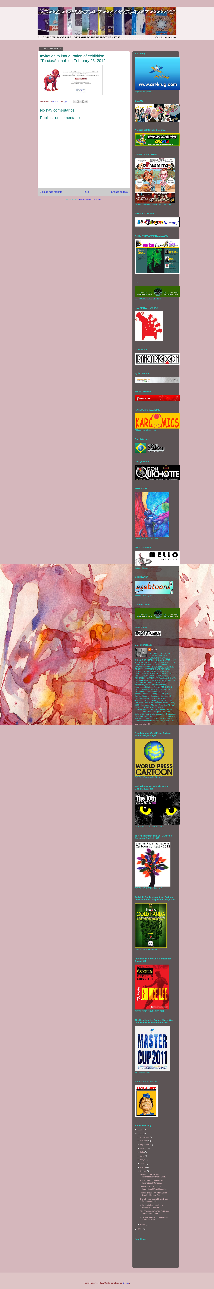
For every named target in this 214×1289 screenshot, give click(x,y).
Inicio (86, 192)
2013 (140, 1130)
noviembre (145, 1137)
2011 (140, 1229)
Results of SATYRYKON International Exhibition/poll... (153, 1188)
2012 (140, 1134)
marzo (143, 1167)
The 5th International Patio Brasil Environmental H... (154, 1200)
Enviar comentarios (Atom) (89, 199)
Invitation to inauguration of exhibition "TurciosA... (151, 1206)
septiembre (145, 1144)
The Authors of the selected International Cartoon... (151, 1181)
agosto (143, 1148)
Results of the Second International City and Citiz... (153, 1175)
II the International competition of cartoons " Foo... (154, 1218)
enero (143, 1224)
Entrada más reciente (51, 192)
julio (142, 1152)
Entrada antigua (119, 192)
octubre (143, 1141)
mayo (143, 1160)
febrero (143, 1171)
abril (142, 1163)
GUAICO (155, 649)
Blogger (126, 1283)
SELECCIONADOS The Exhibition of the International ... (154, 1212)
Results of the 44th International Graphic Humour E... (153, 1194)
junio (142, 1156)
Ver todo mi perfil (142, 724)
